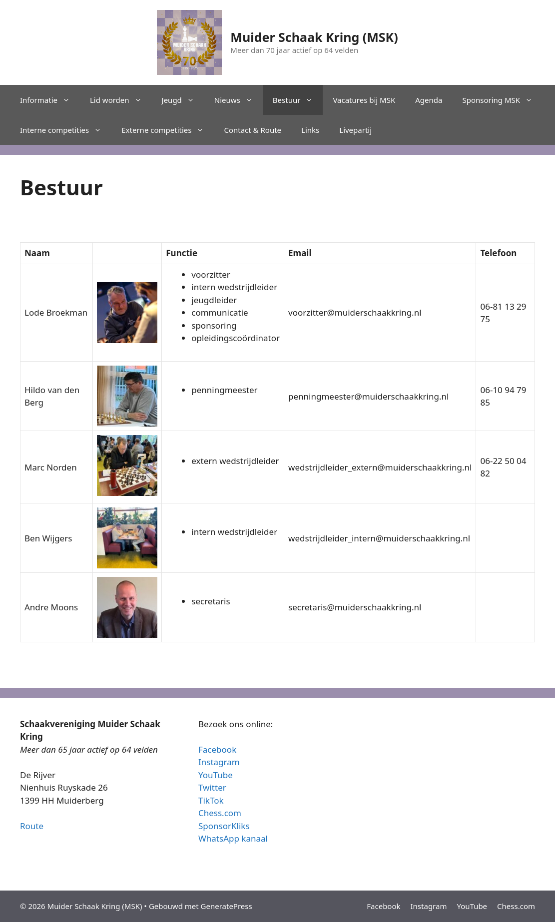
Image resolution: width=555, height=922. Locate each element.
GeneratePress (226, 906)
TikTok (211, 800)
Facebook (217, 749)
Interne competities (65, 130)
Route (31, 826)
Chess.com (219, 813)
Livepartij (355, 130)
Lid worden (121, 100)
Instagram (219, 762)
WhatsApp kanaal (233, 838)
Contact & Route (252, 130)
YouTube (215, 775)
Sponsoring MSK (502, 100)
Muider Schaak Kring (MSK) (314, 36)
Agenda (428, 100)
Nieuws (238, 100)
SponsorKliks (224, 826)
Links (310, 130)
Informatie (50, 100)
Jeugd (183, 100)
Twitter (212, 787)
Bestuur (298, 100)
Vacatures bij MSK (364, 100)
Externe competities (167, 130)
